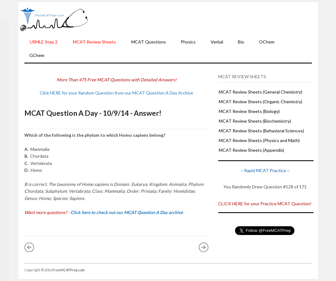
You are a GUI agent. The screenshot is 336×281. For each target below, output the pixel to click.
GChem (36, 55)
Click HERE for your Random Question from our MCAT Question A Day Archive (116, 92)
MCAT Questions (148, 41)
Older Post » (204, 247)
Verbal (217, 41)
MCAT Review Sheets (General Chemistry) (260, 92)
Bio (241, 41)
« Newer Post (29, 247)
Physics (188, 41)
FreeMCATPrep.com (69, 270)
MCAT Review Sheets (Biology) (249, 111)
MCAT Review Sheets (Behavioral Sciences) (261, 130)
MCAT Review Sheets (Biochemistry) (255, 121)
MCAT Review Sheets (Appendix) (251, 150)
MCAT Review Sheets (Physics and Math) (259, 140)
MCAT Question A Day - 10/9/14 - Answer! (92, 113)
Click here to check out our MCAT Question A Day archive (127, 212)
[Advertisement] (203, 19)
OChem (266, 41)
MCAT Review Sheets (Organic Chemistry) (260, 101)
